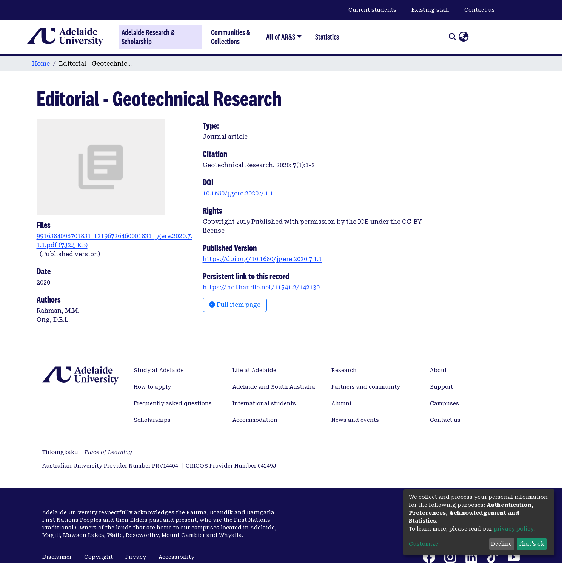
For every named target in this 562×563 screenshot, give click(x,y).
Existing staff (430, 10)
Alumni (341, 403)
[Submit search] (452, 37)
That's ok (531, 544)
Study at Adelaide (159, 370)
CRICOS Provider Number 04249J (231, 466)
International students (264, 403)
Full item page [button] (234, 304)
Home (41, 63)
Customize (423, 544)
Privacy (135, 557)
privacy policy (513, 529)
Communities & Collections (230, 36)
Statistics (327, 37)
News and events (355, 420)
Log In (478, 36)
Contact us (479, 10)
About (438, 370)
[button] (463, 37)
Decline (501, 544)
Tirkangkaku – (87, 452)
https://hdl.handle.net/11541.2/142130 (261, 287)
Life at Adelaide (254, 370)
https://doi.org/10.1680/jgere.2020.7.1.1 (262, 259)
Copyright (98, 557)
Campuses (444, 403)
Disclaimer (57, 557)
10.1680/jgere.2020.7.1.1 (238, 193)
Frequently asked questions (173, 403)
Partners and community (365, 387)
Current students (372, 10)
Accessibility (176, 557)
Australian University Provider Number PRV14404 (110, 466)
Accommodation (254, 420)
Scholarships (152, 420)
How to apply (152, 387)
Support (441, 387)
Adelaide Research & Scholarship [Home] (148, 37)
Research (344, 370)
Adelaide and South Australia (273, 387)
